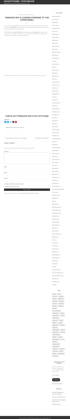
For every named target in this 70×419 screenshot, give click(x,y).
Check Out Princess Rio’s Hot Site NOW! (27, 116)
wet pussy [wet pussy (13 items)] (55, 356)
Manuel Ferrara (55, 195)
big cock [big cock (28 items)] (55, 301)
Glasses (53, 141)
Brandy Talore (55, 70)
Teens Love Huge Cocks (57, 272)
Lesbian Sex (54, 183)
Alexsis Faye (54, 22)
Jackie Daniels (55, 153)
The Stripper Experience (57, 275)
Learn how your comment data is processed (30, 193)
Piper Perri (54, 228)
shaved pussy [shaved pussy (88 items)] (56, 344)
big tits (12, 127)
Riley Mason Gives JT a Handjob (42, 138)
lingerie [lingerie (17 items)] (55, 327)
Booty (53, 61)
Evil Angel (54, 120)
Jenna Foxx (54, 156)
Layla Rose (54, 180)
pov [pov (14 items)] (62, 339)
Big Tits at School (55, 52)
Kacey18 (53, 165)
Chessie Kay (54, 91)
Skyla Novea (54, 249)
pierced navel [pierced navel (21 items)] (56, 339)
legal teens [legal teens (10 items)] (55, 325)
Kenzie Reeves (55, 177)
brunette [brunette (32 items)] (60, 306)
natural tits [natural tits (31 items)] (55, 332)
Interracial (54, 150)
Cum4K (53, 97)
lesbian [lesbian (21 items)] (62, 325)
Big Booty (54, 43)
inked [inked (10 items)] (54, 322)
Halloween (54, 144)
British (15, 127)
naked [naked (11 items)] (63, 329)
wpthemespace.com (46, 418)
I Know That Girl (55, 147)
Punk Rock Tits (55, 400)
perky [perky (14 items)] (54, 337)
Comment (6, 151)
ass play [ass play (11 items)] (61, 296)
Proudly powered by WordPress (25, 418)
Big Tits (22, 14)
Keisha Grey (54, 171)
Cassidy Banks (55, 82)
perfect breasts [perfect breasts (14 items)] (56, 334)
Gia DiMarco (54, 135)
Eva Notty (54, 117)
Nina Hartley (54, 216)
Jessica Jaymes (55, 159)
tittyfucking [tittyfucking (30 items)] (61, 353)
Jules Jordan (54, 162)
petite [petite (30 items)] (60, 337)
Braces (53, 67)
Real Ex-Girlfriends (56, 234)
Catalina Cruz (55, 85)
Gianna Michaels (55, 138)
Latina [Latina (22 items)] (60, 322)
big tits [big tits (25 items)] (61, 301)
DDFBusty (54, 106)
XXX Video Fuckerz (56, 404)
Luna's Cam (54, 192)
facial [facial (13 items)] (62, 313)
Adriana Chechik (55, 16)
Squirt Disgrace (55, 257)
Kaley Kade (54, 168)
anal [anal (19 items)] (54, 294)
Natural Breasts (26, 14)
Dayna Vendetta (55, 103)
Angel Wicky (54, 34)
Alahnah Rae (54, 19)
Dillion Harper (55, 111)
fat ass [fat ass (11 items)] (62, 315)
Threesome (54, 278)
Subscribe (56, 379)
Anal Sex (54, 31)
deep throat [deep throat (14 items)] (55, 313)
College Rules (55, 94)
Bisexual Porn (55, 58)
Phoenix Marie (55, 225)
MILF (53, 201)
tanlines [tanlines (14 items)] (62, 348)
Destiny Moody (55, 109)
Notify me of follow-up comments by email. (14, 183)
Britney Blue (54, 76)
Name (5, 166)
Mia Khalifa (54, 198)
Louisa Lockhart (55, 186)
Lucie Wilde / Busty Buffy (57, 189)
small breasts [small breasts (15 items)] (56, 346)
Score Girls (54, 246)
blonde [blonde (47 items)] (55, 303)
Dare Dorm (54, 100)
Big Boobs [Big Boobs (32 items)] (60, 298)
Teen (34, 14)
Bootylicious (54, 64)
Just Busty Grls (55, 392)
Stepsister (54, 260)
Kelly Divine (54, 174)
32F (10, 127)
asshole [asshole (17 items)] (55, 296)
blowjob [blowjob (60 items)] (61, 303)
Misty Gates (54, 204)
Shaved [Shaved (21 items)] (55, 341)
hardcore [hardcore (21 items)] (55, 320)
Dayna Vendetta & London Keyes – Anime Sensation (16, 138)
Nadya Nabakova (55, 210)
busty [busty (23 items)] (54, 308)
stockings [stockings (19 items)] (55, 348)
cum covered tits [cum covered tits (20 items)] (56, 310)
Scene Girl (54, 243)
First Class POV (55, 129)
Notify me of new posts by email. (12, 186)
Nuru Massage (55, 222)
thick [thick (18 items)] (61, 351)
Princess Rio (31, 14)
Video (53, 284)
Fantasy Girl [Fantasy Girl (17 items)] (56, 315)
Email (5, 172)
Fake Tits (54, 126)
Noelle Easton (55, 219)
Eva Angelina (55, 114)
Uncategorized (55, 281)
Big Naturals (54, 46)
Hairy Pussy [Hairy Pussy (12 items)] (56, 317)
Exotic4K (54, 123)
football (21, 127)
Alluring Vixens (55, 28)
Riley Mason (54, 237)
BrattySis (54, 73)
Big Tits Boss (54, 55)
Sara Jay (53, 240)
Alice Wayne (54, 25)
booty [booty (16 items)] (54, 306)
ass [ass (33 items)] (59, 294)
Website (6, 178)
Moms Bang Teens (56, 207)
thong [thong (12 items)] (54, 353)
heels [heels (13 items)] (61, 320)
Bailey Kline (54, 40)
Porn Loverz (54, 397)
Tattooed (54, 263)
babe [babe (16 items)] (54, 298)
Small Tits (54, 252)
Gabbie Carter (55, 132)
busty (18, 127)
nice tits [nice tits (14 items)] (62, 332)
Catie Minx (54, 88)
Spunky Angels (55, 255)
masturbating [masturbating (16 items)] (56, 329)
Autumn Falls (55, 37)
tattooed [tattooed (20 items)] (55, 351)
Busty (53, 79)
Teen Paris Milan (55, 269)
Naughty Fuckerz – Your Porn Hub (19, 1)
